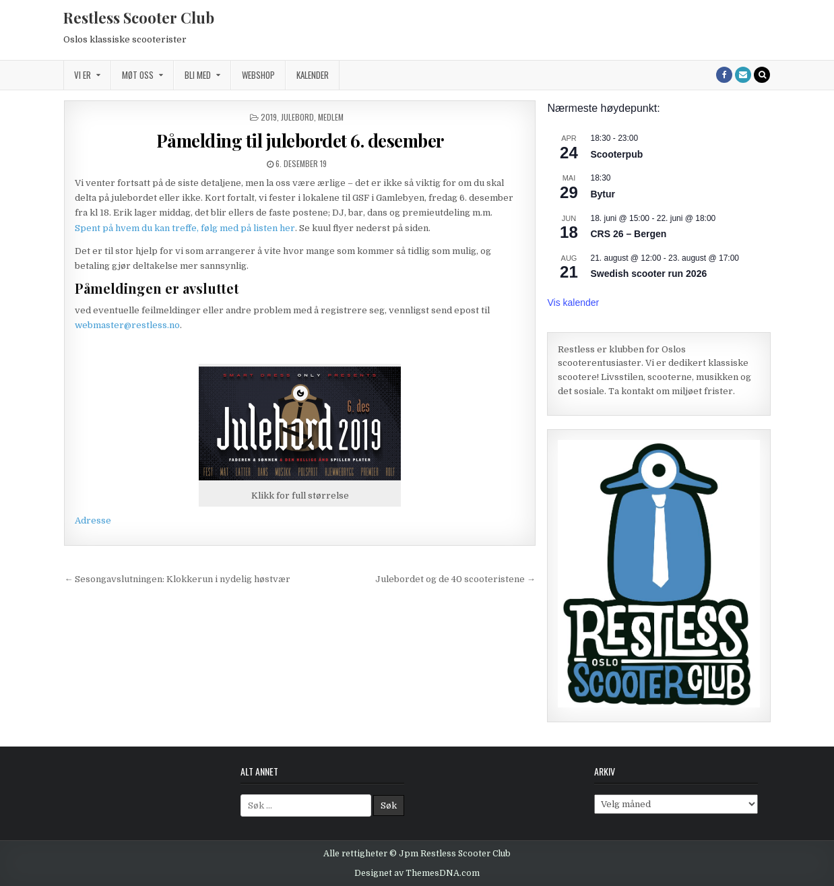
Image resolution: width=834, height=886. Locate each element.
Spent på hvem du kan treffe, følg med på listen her (185, 228)
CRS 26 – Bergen (628, 233)
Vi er (82, 75)
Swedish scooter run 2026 (648, 273)
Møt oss (138, 75)
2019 (269, 117)
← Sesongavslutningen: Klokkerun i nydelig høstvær (177, 579)
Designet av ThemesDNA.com (417, 873)
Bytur (602, 194)
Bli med (198, 75)
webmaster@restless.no (127, 325)
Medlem (331, 117)
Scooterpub (616, 154)
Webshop (258, 75)
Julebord (297, 117)
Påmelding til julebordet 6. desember (300, 140)
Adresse (93, 520)
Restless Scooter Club (138, 17)
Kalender (312, 75)
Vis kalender (573, 302)
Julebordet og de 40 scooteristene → (455, 579)
